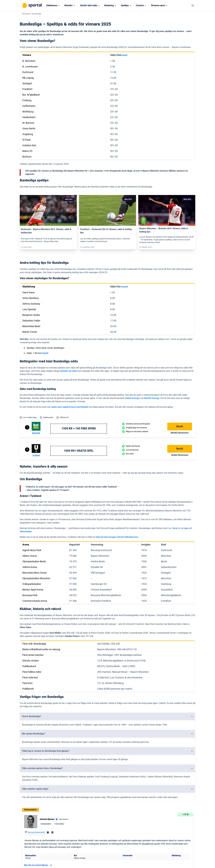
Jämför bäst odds (88, 5)
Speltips (125, 5)
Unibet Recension (179, 455)
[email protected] (36, 832)
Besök (179, 426)
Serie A (176, 528)
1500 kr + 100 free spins (79, 428)
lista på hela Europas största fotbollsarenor (117, 537)
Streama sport (158, 5)
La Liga (184, 528)
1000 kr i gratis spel (79, 451)
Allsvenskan (26, 531)
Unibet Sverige (132, 398)
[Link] (48, 210)
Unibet (36, 455)
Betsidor (68, 5)
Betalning (109, 5)
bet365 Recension (180, 432)
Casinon (140, 5)
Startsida (26, 13)
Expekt (124, 55)
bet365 (36, 433)
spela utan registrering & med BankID (69, 407)
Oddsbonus (51, 5)
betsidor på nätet (68, 371)
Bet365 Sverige (151, 398)
